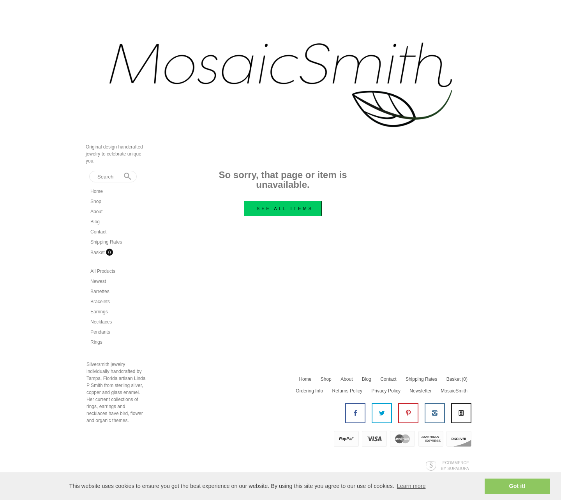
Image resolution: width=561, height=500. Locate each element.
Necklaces (101, 322)
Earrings (99, 311)
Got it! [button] (517, 486)
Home (96, 191)
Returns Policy (347, 391)
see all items (285, 208)
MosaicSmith (454, 391)
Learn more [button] (411, 486)
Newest (98, 281)
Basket (98, 252)
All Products (102, 271)
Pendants (100, 332)
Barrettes (99, 291)
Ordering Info (309, 391)
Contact (98, 232)
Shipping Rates (106, 242)
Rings (96, 342)
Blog (95, 221)
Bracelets (100, 301)
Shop (95, 201)
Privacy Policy (385, 391)
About (96, 211)
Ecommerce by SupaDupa (455, 465)
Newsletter (420, 391)
